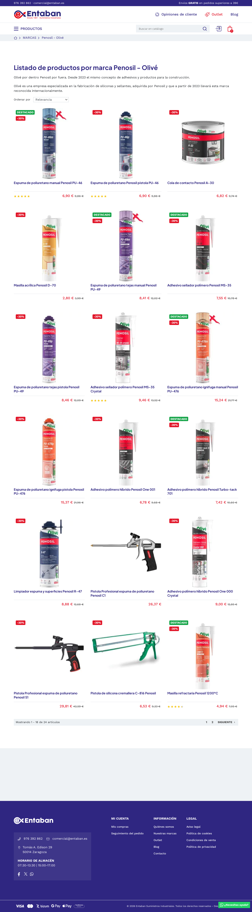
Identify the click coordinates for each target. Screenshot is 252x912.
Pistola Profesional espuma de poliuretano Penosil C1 (122, 593)
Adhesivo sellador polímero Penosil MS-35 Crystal (123, 389)
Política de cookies (199, 833)
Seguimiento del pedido (127, 833)
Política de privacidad (201, 846)
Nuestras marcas (165, 833)
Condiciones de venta (201, 840)
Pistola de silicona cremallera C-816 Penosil (123, 693)
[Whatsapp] (31, 874)
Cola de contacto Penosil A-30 (190, 183)
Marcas (29, 38)
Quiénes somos (164, 826)
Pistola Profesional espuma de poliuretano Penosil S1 (45, 695)
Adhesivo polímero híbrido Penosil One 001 (123, 489)
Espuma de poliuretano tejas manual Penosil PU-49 (124, 287)
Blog (156, 846)
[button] (229, 29)
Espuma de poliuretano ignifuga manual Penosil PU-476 (202, 389)
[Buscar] (204, 28)
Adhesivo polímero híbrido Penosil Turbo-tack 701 (202, 491)
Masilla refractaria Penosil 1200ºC (192, 693)
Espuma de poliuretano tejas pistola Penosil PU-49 (46, 389)
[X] (26, 874)
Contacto (160, 853)
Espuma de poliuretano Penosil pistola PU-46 (125, 183)
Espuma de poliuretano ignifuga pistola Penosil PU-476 (49, 491)
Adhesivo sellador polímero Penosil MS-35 (199, 285)
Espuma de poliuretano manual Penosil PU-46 (48, 183)
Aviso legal (193, 826)
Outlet (158, 840)
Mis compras (119, 826)
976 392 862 (22, 3)
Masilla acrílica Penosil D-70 (35, 285)
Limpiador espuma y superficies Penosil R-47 (48, 591)
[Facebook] (19, 874)
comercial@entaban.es (48, 3)
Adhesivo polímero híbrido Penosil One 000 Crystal (200, 593)
